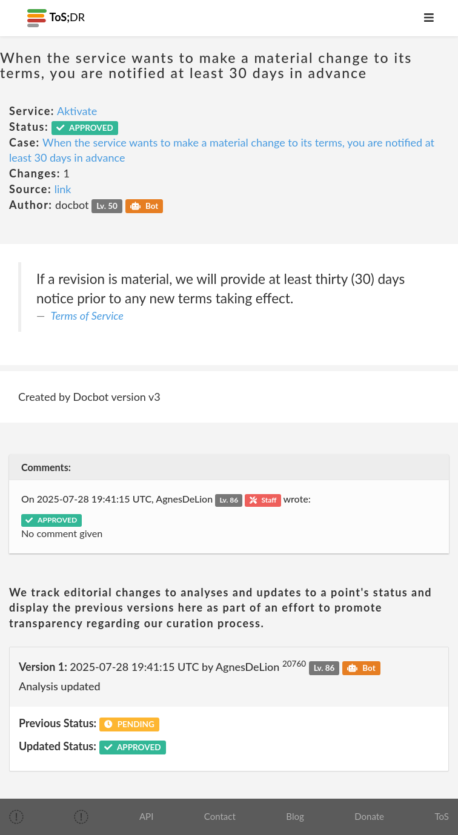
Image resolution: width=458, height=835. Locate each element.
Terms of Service (87, 315)
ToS (442, 816)
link (63, 189)
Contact (220, 816)
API (146, 816)
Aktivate (77, 110)
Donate (369, 816)
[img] (16, 817)
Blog (295, 816)
